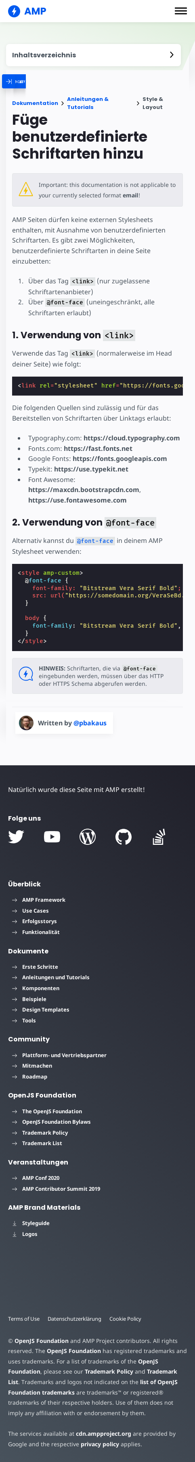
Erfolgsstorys (34, 921)
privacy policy (98, 1444)
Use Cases (30, 910)
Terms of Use (24, 1318)
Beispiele (29, 999)
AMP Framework (38, 899)
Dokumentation (35, 103)
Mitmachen (32, 1065)
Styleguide (31, 1223)
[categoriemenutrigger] (44, 81)
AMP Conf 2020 (35, 1177)
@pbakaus (90, 722)
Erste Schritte (35, 966)
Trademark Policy (40, 1132)
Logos (25, 1234)
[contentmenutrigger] (93, 55)
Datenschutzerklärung (75, 1318)
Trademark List (37, 1143)
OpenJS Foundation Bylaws (51, 1121)
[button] (181, 11)
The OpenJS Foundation (47, 1111)
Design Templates (40, 1009)
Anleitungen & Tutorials (88, 103)
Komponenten (35, 988)
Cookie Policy (127, 1318)
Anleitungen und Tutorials (51, 977)
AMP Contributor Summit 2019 (56, 1188)
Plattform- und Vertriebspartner (59, 1055)
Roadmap (29, 1076)
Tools (24, 1020)
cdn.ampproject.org (101, 1433)
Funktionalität (36, 932)
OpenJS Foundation (41, 1341)
